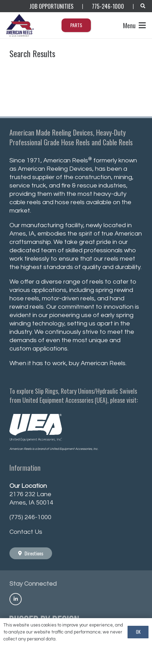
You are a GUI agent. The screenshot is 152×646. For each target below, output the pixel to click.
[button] (142, 6)
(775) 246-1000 (30, 517)
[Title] (15, 599)
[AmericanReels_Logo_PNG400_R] (20, 25)
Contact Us (25, 532)
